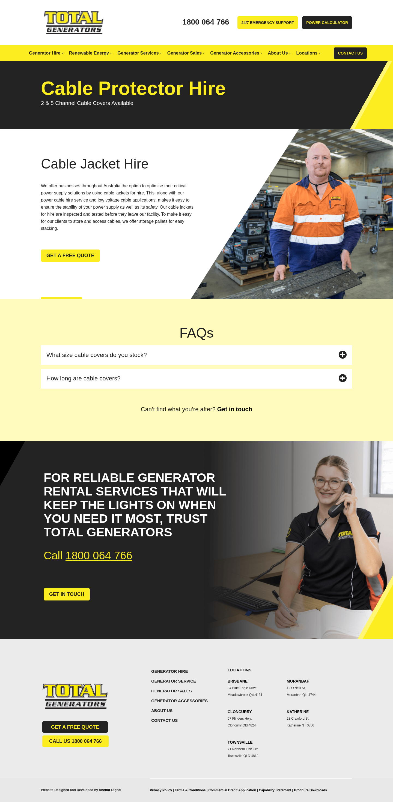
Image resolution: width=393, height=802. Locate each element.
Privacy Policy (161, 790)
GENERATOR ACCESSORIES (179, 700)
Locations (308, 52)
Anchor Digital (110, 790)
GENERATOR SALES (171, 691)
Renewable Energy (90, 52)
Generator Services (139, 52)
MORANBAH (298, 681)
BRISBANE (238, 681)
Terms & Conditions (190, 790)
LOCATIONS (239, 670)
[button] (196, 355)
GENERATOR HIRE (169, 671)
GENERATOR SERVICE (173, 681)
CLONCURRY (240, 712)
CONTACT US (164, 720)
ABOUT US (161, 710)
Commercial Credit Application (233, 790)
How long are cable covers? (83, 378)
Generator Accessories (236, 52)
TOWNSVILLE (240, 742)
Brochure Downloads (310, 790)
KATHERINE (298, 712)
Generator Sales (186, 52)
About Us (279, 52)
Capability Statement (275, 790)
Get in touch (234, 409)
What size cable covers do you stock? (96, 355)
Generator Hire (46, 52)
